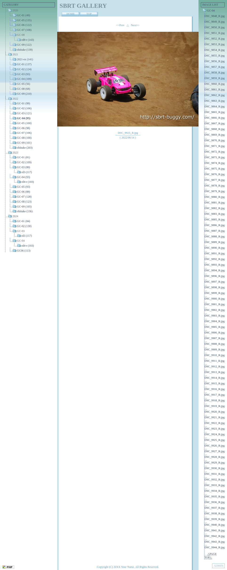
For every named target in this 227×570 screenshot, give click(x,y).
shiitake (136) (24, 211)
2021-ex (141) (25, 59)
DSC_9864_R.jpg (214, 106)
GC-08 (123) (24, 201)
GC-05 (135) (24, 20)
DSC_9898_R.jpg (214, 287)
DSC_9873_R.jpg (214, 157)
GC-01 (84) (23, 221)
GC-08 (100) (24, 137)
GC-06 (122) (24, 25)
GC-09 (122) (24, 44)
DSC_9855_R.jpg (214, 55)
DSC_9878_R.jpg (214, 185)
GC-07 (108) (24, 30)
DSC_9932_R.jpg (214, 479)
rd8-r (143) (27, 39)
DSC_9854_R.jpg (214, 50)
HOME (70, 14)
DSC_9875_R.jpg (214, 168)
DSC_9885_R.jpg (214, 219)
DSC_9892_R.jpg (214, 259)
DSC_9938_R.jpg (214, 513)
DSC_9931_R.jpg (214, 474)
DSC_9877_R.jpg (214, 180)
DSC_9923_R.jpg (214, 428)
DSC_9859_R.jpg (214, 78)
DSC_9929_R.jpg (214, 462)
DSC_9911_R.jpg (214, 360)
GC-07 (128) (24, 196)
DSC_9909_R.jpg (214, 349)
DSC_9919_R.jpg (214, 406)
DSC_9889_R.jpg (214, 242)
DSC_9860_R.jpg (214, 84)
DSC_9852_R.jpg (214, 38)
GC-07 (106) (24, 132)
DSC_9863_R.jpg (214, 100)
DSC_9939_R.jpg (214, 519)
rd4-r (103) (27, 181)
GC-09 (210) (24, 93)
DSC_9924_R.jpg (214, 434)
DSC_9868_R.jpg (214, 129)
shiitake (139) (24, 49)
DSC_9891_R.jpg (214, 253)
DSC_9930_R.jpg (214, 468)
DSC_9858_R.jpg (214, 72)
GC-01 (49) (23, 15)
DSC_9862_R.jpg (214, 95)
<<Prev (120, 25)
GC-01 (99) (23, 103)
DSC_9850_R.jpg (214, 27)
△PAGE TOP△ (210, 555)
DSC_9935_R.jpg (214, 496)
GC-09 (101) (24, 142)
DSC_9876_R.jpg (214, 174)
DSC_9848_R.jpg (214, 16)
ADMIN (218, 565)
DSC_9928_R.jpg (214, 457)
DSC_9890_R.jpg (214, 247)
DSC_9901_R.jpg (214, 304)
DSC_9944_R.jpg (214, 547)
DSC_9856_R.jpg (214, 61)
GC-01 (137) (24, 64)
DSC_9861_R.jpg (214, 89)
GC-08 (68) (23, 88)
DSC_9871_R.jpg (214, 146)
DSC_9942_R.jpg (214, 536)
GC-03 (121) (24, 113)
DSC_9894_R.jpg (214, 270)
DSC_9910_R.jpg (214, 355)
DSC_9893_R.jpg (214, 264)
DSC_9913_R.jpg (214, 372)
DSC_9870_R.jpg (214, 140)
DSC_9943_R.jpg (214, 541)
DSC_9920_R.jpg (214, 411)
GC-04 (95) (23, 118)
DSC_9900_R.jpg (214, 298)
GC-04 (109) (24, 79)
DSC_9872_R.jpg (214, 151)
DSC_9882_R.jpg (214, 208)
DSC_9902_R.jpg (214, 310)
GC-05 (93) (23, 186)
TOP (89, 14)
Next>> (135, 25)
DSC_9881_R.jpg (214, 202)
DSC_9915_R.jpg (214, 383)
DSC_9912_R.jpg (214, 366)
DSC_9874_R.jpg (214, 163)
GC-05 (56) (23, 84)
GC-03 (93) (23, 74)
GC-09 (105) (24, 206)
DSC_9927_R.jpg (214, 451)
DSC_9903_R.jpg (214, 315)
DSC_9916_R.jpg (214, 389)
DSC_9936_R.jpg (214, 502)
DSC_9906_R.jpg (214, 332)
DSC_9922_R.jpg (214, 423)
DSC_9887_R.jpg (214, 230)
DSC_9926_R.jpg (214, 445)
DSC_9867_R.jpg (214, 123)
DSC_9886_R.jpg (214, 225)
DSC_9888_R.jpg (214, 236)
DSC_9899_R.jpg (214, 293)
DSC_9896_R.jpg (214, 276)
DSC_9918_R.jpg (214, 400)
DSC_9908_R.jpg (214, 344)
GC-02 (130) (24, 226)
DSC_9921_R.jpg (214, 417)
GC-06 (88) (23, 191)
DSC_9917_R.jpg (214, 394)
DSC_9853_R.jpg (214, 44)
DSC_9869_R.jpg (214, 134)
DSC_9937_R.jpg (214, 507)
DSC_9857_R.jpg (214, 67)
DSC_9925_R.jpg (214, 440)
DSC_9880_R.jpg (214, 197)
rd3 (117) (26, 172)
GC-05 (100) (24, 123)
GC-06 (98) (23, 128)
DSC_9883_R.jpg (214, 214)
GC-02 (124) (24, 69)
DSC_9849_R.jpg (214, 21)
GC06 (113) (23, 250)
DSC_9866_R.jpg (214, 117)
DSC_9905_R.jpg (214, 327)
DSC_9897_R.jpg (214, 281)
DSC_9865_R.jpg (214, 112)
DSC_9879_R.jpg (214, 191)
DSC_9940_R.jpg (214, 524)
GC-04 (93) (23, 177)
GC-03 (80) (23, 167)
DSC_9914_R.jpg (214, 377)
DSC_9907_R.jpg (214, 338)
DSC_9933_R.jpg (214, 485)
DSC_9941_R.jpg (214, 530)
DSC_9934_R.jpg (214, 491)
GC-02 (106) (24, 108)
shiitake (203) (24, 147)
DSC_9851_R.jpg (214, 33)
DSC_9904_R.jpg (214, 321)
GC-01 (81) (23, 157)
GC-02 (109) (24, 162)
